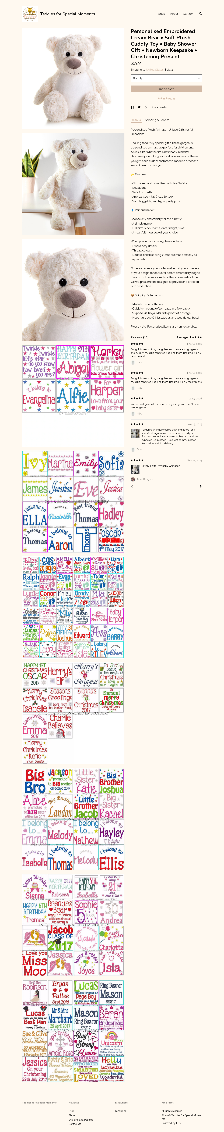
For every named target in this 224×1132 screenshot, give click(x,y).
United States (155, 69)
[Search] (200, 14)
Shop (161, 13)
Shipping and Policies (81, 1119)
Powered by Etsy (171, 1123)
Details (136, 120)
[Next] (201, 486)
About (174, 13)
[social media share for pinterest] (146, 107)
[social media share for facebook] (132, 107)
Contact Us (75, 1124)
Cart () (188, 13)
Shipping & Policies (157, 120)
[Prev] (132, 486)
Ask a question (160, 107)
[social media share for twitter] (139, 107)
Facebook (120, 1111)
